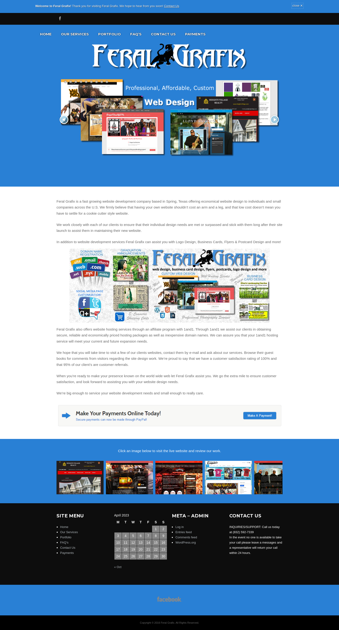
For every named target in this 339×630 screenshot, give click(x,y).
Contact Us (171, 6)
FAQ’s (135, 34)
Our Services (75, 34)
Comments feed (186, 537)
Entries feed (183, 532)
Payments (195, 34)
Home (46, 34)
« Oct (117, 567)
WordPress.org (185, 542)
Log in (179, 527)
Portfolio (109, 34)
